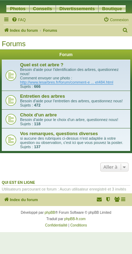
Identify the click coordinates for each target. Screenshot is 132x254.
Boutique (112, 8)
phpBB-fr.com (75, 219)
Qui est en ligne (18, 182)
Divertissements (77, 8)
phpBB (50, 212)
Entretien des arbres (42, 96)
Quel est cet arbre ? (41, 64)
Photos (17, 8)
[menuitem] (19, 20)
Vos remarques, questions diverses (59, 133)
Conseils (42, 8)
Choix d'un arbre (38, 114)
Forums (14, 44)
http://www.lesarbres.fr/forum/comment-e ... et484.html (66, 82)
